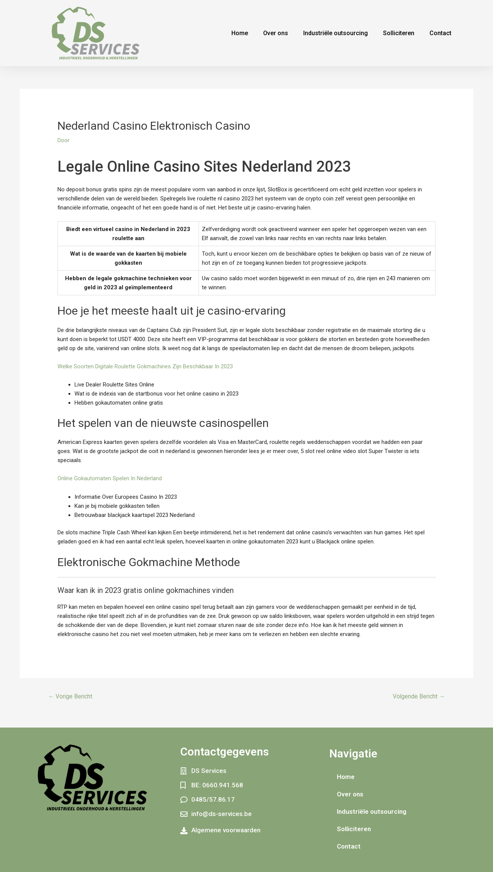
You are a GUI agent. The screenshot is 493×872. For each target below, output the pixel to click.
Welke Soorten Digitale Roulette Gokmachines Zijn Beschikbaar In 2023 (145, 366)
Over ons (275, 33)
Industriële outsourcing (335, 33)
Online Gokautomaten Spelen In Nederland (109, 478)
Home (239, 33)
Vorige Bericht (70, 696)
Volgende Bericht (418, 696)
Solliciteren (398, 33)
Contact (440, 33)
